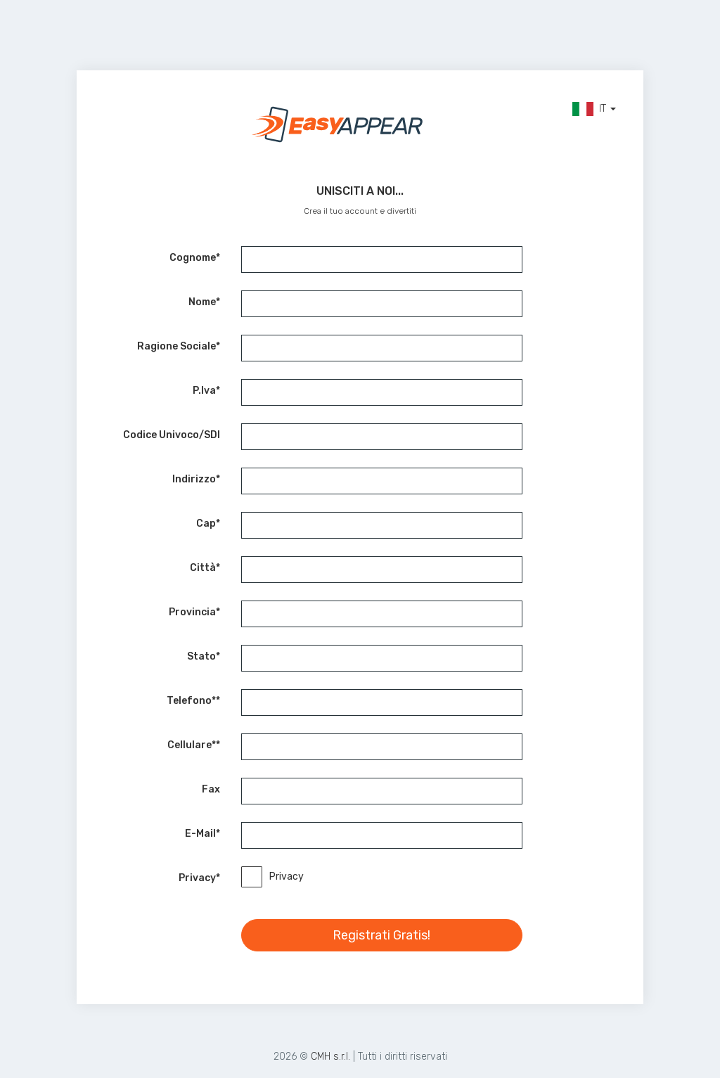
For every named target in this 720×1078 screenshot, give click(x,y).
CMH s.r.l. (330, 1057)
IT (594, 109)
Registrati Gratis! (381, 935)
